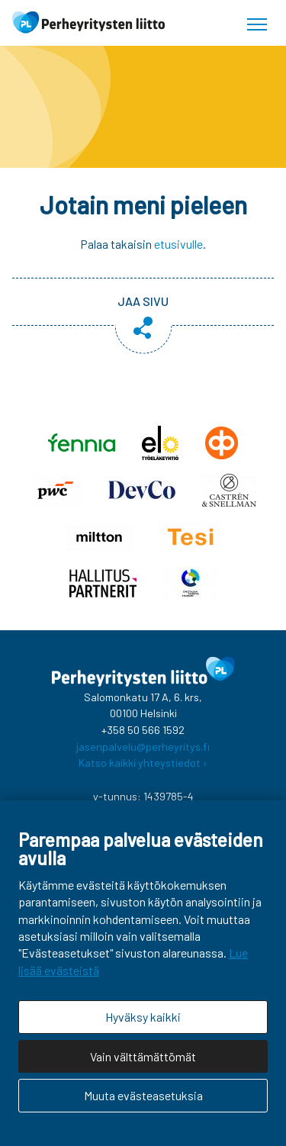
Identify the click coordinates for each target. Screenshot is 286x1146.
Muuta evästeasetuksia (143, 1095)
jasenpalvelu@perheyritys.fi (143, 746)
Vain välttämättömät (143, 1056)
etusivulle (178, 244)
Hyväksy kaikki (143, 1016)
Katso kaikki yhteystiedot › (143, 762)
